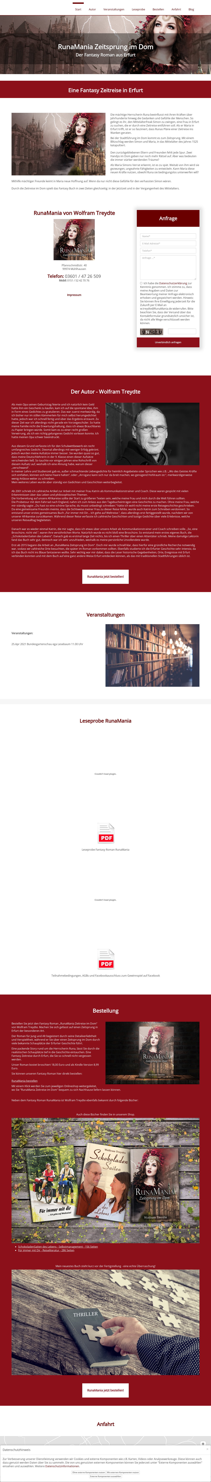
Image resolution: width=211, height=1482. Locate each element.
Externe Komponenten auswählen (105, 1476)
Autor (92, 9)
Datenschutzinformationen (62, 1466)
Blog (191, 9)
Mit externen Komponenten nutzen (123, 1472)
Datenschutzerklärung (173, 283)
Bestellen (158, 9)
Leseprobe (138, 9)
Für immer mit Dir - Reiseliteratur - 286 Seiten (46, 1250)
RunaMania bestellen (25, 1081)
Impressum (74, 295)
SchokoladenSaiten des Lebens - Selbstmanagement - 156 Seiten (58, 1246)
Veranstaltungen (114, 9)
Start (78, 9)
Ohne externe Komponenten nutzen (88, 1472)
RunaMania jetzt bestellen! (105, 577)
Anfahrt (176, 9)
